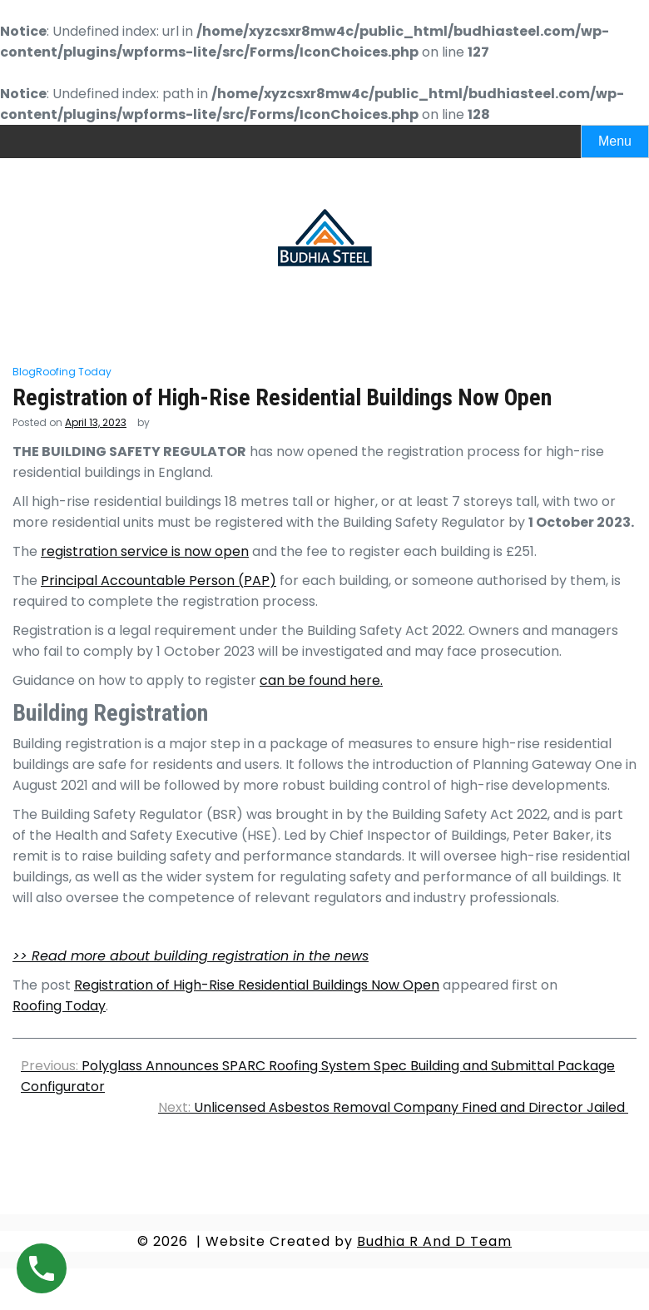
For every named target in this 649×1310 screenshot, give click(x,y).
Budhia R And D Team (434, 1241)
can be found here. (321, 680)
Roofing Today (73, 372)
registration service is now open (145, 551)
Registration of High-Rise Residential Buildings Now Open (256, 985)
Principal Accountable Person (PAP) (158, 580)
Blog (24, 372)
